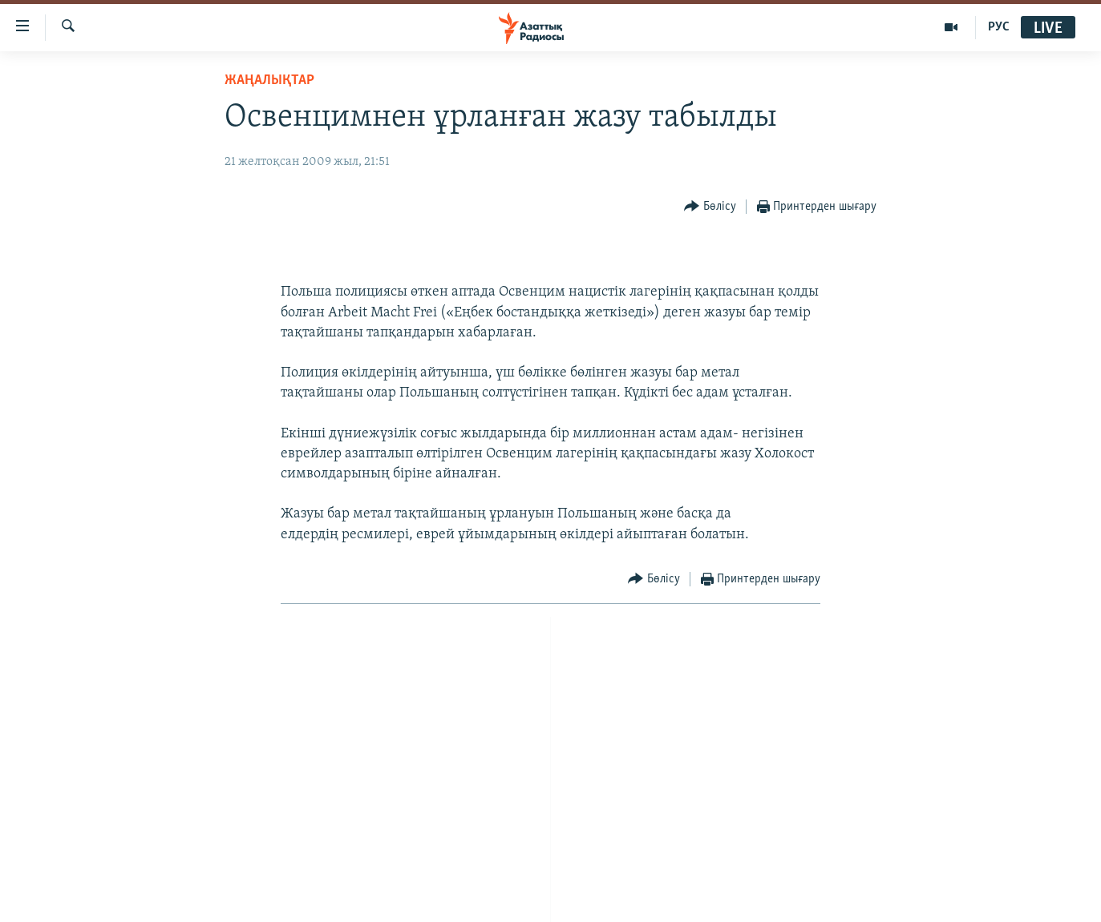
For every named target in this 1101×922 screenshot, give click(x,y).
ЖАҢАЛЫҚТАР (269, 80)
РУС (999, 27)
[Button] (710, 207)
